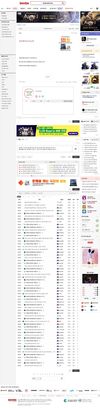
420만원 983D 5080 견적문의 (33, 329)
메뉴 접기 (68, 101)
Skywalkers (61, 213)
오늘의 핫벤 (4, 61)
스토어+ (97, 51)
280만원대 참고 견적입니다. (34, 252)
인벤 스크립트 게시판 (6, 34)
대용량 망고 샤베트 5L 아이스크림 (89, 189)
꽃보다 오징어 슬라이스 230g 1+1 (89, 192)
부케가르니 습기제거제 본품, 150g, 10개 (90, 184)
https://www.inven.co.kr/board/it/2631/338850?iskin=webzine (34, 117)
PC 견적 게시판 (5, 68)
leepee (60, 210)
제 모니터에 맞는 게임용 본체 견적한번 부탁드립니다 (38, 210)
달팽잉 (60, 207)
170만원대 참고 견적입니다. (34, 227)
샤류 (60, 351)
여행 (3, 86)
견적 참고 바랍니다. (32, 224)
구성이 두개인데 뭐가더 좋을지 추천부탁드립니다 (37, 238)
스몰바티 (61, 285)
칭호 (48, 101)
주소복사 (19, 117)
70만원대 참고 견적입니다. (33, 288)
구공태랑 (61, 246)
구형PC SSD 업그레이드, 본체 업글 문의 (35, 249)
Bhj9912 (61, 230)
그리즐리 (61, 249)
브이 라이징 (4, 96)
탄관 (60, 315)
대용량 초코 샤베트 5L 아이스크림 (89, 181)
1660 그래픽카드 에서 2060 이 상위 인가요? (36, 274)
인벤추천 (44, 196)
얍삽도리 (61, 266)
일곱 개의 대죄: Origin (6, 98)
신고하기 (65, 82)
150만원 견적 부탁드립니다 (32, 365)
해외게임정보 (5, 89)
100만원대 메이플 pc (31, 202)
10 (59, 374)
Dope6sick (61, 360)
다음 (62, 374)
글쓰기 (75, 189)
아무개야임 (61, 329)
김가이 (19, 28)
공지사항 (76, 395)
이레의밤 (61, 277)
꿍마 (60, 365)
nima (60, 221)
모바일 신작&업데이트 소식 (8, 36)
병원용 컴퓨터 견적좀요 (31, 285)
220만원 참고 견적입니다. (33, 241)
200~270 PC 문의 (30, 360)
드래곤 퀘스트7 (5, 105)
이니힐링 (39, 96)
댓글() (75, 33)
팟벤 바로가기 (5, 77)
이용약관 (35, 395)
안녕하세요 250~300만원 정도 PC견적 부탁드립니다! (38, 216)
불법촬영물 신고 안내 (60, 395)
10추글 (34, 193)
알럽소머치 (61, 302)
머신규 (60, 216)
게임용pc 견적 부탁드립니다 (32, 307)
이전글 (29, 157)
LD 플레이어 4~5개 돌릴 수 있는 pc (34, 205)
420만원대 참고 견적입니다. (34, 332)
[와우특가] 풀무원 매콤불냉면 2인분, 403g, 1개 (90, 186)
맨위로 (69, 156)
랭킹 (41, 101)
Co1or (60, 238)
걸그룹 (3, 84)
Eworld (60, 343)
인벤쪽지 (36, 96)
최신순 (27, 139)
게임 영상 (4, 91)
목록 (72, 33)
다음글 (23, 157)
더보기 (42, 96)
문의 (29, 196)
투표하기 (90, 242)
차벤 (3, 82)
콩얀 (60, 307)
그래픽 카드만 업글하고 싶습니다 (34, 246)
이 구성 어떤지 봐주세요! (32, 257)
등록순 (23, 139)
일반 (24, 196)
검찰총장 (61, 274)
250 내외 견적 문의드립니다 (32, 335)
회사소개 (23, 395)
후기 (38, 196)
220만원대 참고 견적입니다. (34, 268)
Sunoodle (61, 224)
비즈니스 (29, 395)
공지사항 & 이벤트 (6, 24)
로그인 (91, 8)
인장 (26, 101)
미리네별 (61, 335)
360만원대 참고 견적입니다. (34, 346)
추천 (33, 196)
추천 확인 (75, 82)
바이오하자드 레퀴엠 (6, 103)
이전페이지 (63, 156)
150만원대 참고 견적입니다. (34, 324)
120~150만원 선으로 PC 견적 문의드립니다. (36, 321)
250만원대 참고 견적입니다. (34, 279)
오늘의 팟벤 (4, 63)
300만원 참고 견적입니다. (33, 219)
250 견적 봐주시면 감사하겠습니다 (34, 277)
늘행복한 (61, 205)
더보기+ (45, 162)
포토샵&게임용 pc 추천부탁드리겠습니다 (35, 293)
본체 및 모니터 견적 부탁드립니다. (34, 302)
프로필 (33, 101)
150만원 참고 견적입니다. (33, 232)
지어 (60, 257)
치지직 (3, 79)
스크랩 (60, 82)
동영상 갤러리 (5, 27)
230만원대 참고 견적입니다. (34, 296)
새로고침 (77, 139)
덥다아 (60, 202)
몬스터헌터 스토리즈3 (6, 101)
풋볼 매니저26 (5, 108)
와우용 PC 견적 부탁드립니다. (33, 266)
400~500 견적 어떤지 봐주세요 (33, 315)
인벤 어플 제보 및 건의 (6, 31)
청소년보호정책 (51, 395)
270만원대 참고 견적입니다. (34, 213)
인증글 (28, 193)
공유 (57, 82)
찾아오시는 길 (69, 395)
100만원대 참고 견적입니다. (34, 354)
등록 (75, 148)
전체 (19, 196)
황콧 (60, 321)
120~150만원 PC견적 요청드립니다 (34, 230)
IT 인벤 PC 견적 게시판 (75, 24)
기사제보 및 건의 (5, 29)
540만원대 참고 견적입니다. (34, 318)
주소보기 (19, 24)
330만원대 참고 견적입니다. (34, 304)
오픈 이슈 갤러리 (5, 59)
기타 (50, 196)
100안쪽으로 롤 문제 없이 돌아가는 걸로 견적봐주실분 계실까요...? (41, 351)
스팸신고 (70, 82)
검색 (61, 378)
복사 (24, 24)
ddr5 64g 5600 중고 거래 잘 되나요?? (35, 207)
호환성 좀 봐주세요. (31, 343)
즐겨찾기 (41, 193)
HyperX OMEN (5, 94)
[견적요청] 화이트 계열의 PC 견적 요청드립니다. (37, 221)
